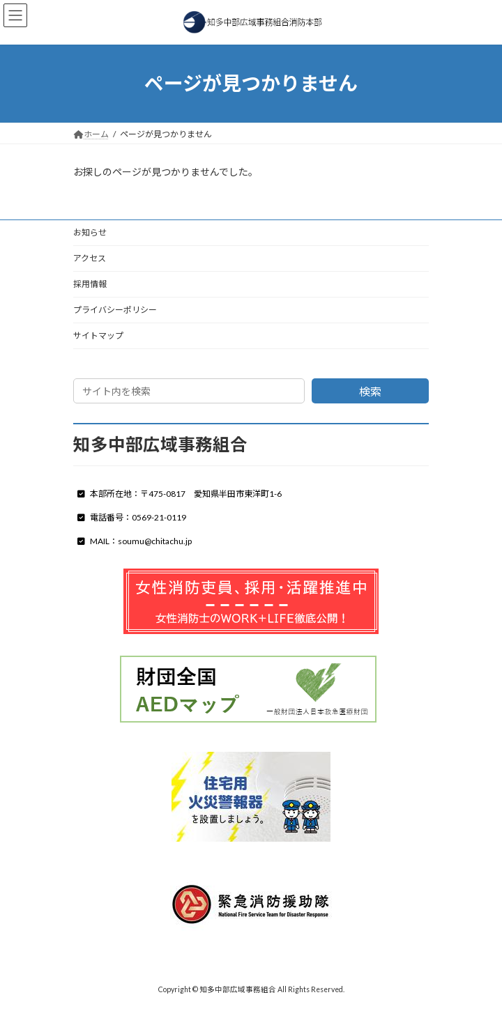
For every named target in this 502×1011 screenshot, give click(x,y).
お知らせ (90, 232)
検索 (370, 391)
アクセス (89, 258)
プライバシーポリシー (115, 309)
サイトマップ (98, 335)
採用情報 (90, 284)
